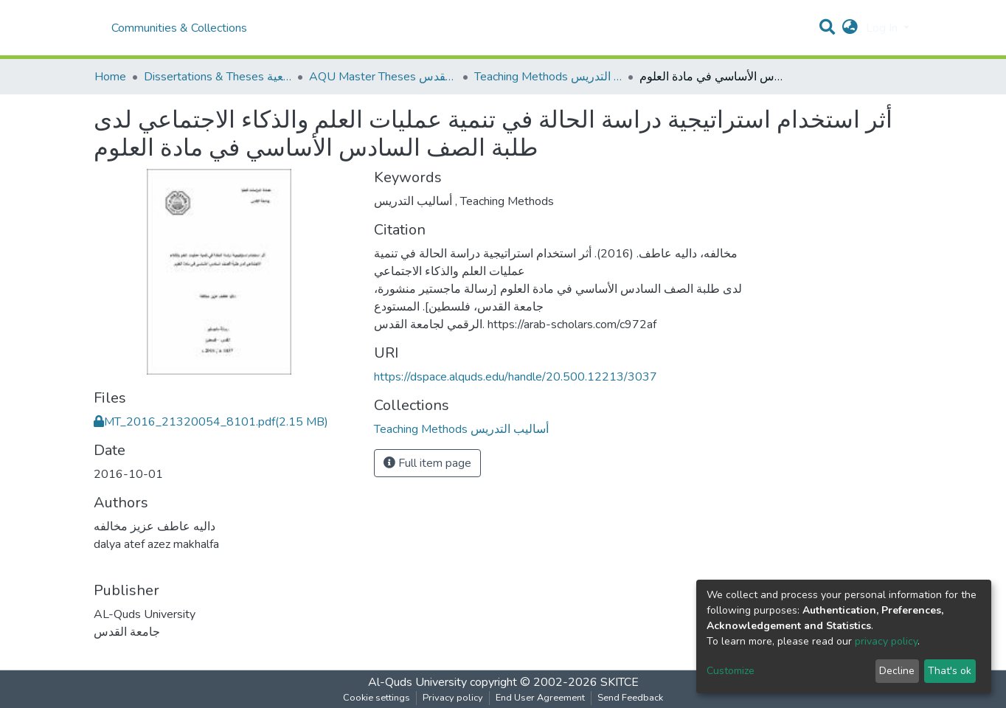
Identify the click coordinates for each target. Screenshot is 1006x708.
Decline (897, 671)
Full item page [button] (427, 463)
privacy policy (886, 641)
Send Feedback (630, 697)
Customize (730, 671)
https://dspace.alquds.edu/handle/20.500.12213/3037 (515, 377)
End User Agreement (540, 697)
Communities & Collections (179, 28)
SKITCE (619, 682)
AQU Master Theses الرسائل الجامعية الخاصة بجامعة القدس (383, 77)
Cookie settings (376, 697)
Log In (883, 28)
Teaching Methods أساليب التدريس (548, 77)
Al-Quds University (417, 682)
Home (110, 77)
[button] (850, 28)
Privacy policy (453, 697)
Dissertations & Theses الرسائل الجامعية (217, 77)
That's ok (949, 671)
